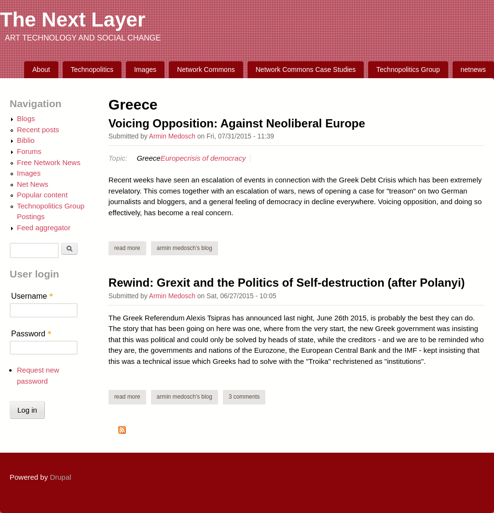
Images (145, 69)
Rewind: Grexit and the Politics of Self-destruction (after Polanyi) (287, 282)
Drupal (60, 477)
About (41, 69)
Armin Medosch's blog (184, 248)
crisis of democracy (215, 158)
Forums (29, 151)
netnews (473, 69)
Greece (148, 158)
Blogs (26, 118)
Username (32, 295)
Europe (172, 158)
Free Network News (49, 162)
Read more (130, 247)
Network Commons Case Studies (306, 69)
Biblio (26, 140)
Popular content (42, 195)
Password (31, 333)
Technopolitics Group (408, 69)
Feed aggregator (43, 227)
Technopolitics (92, 69)
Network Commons (206, 69)
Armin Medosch (172, 136)
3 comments (244, 396)
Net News (32, 184)
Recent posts (38, 129)
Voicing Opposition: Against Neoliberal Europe (237, 123)
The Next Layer (72, 19)
